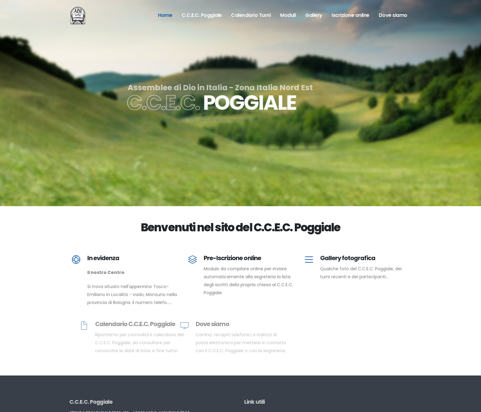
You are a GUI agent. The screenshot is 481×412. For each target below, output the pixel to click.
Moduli (288, 15)
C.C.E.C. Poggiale (202, 15)
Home (165, 15)
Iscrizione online (350, 15)
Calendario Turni (251, 15)
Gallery (313, 15)
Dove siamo (393, 15)
